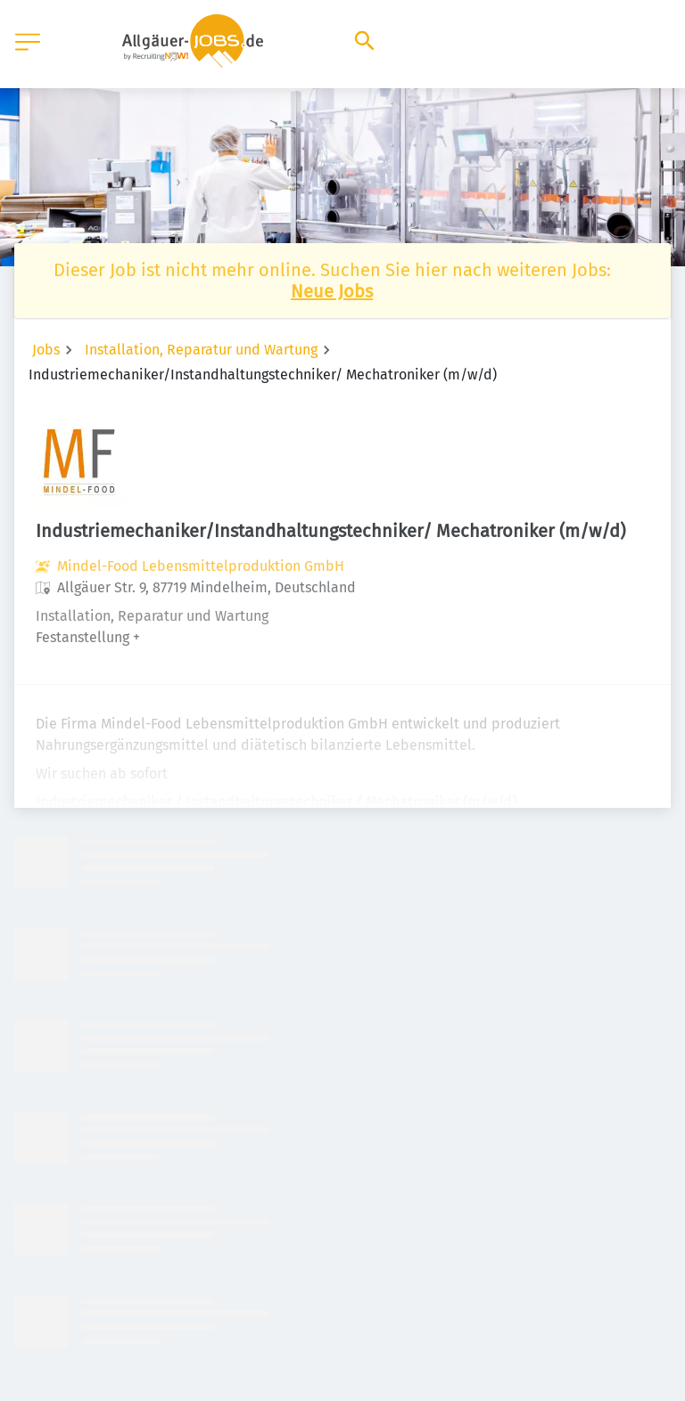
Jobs (46, 349)
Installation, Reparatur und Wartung (201, 349)
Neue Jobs (332, 291)
